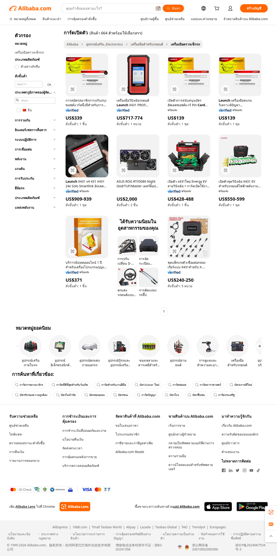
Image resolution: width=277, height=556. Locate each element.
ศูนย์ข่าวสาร (231, 443)
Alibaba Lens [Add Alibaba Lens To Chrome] (25, 506)
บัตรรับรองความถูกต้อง (31, 395)
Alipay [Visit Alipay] (130, 527)
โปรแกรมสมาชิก (127, 434)
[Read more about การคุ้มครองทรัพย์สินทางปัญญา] (136, 536)
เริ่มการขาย (177, 425)
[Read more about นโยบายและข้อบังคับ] (22, 536)
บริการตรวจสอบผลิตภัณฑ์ (80, 465)
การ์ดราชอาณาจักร (29, 385)
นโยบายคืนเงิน (73, 439)
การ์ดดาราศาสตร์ (208, 385)
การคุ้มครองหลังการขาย (79, 457)
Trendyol (198, 527)
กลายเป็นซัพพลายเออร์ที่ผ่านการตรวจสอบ (191, 445)
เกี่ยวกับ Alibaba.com (237, 425)
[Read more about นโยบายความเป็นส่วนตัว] (178, 536)
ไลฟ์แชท (15, 434)
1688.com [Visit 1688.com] (79, 527)
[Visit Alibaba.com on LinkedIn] (231, 470)
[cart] (217, 9)
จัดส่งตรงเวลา (72, 448)
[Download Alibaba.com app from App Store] (218, 506)
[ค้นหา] (173, 8)
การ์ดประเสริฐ (224, 395)
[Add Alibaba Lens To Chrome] (75, 506)
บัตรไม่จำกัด (66, 395)
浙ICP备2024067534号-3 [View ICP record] (250, 547)
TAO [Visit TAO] (184, 527)
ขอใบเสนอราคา (126, 425)
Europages (218, 527)
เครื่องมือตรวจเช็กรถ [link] (185, 44)
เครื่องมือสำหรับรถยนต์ (147, 44)
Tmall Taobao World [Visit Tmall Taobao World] (107, 527)
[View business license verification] (180, 547)
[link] (271, 512)
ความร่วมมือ (177, 456)
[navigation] (35, 172)
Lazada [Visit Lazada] (145, 527)
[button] (158, 8)
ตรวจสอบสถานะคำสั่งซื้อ (27, 443)
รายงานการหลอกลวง (24, 460)
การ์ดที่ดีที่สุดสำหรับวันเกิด (70, 385)
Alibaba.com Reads (129, 452)
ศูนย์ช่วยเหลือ (19, 425)
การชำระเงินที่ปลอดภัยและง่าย (84, 430)
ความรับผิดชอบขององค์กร (240, 434)
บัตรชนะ (120, 395)
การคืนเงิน (16, 452)
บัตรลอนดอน (94, 395)
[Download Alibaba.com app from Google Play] (252, 506)
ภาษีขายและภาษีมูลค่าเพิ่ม (134, 443)
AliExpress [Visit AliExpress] (60, 527)
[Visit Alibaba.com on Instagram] (244, 470)
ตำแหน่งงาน (230, 452)
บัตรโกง (172, 395)
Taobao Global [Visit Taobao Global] (166, 527)
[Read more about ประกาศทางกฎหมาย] (54, 536)
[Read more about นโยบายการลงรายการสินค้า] (91, 536)
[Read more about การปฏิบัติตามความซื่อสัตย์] (250, 536)
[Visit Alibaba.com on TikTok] (258, 470)
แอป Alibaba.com (186, 506)
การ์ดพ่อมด (177, 385)
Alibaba (72, 44)
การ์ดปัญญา (146, 395)
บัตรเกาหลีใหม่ (241, 385)
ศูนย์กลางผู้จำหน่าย (182, 434)
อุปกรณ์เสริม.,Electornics (104, 44)
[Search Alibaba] (109, 8)
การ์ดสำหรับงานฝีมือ (111, 385)
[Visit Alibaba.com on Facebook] (224, 470)
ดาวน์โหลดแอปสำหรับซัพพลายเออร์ (191, 466)
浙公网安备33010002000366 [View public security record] (205, 547)
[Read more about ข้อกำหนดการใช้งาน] (214, 536)
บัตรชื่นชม (196, 395)
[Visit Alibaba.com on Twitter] (237, 470)
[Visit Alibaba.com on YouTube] (251, 470)
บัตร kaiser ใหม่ (147, 385)
